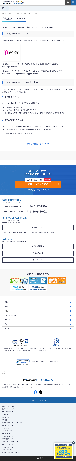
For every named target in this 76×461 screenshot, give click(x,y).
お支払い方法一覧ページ (38, 144)
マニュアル (37, 253)
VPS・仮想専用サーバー (9, 412)
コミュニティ (37, 260)
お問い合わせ (37, 228)
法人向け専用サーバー (9, 417)
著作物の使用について (16, 387)
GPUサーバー (6, 433)
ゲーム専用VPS (7, 431)
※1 (23, 2)
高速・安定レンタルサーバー (11, 406)
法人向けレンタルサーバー (10, 409)
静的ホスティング (7, 444)
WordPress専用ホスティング (11, 452)
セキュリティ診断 (7, 450)
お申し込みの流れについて (38, 190)
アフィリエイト (30, 387)
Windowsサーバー (7, 428)
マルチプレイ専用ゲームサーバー (12, 442)
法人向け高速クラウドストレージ (12, 422)
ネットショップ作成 (8, 425)
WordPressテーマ (7, 447)
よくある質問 (37, 246)
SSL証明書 (5, 420)
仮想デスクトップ (7, 436)
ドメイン (5, 414)
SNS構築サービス (7, 439)
